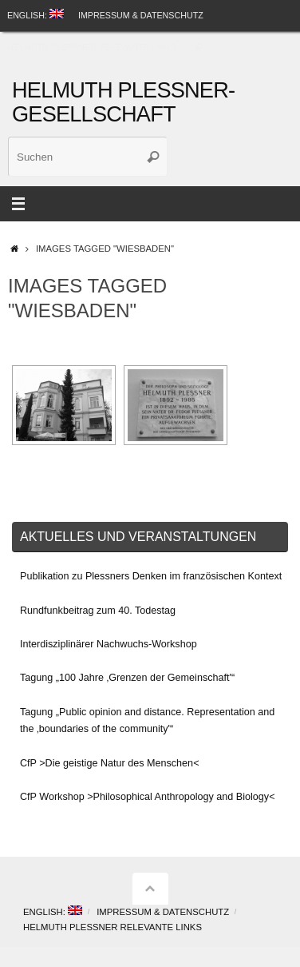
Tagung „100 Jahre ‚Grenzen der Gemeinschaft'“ (127, 677)
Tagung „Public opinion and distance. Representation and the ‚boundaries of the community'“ (147, 720)
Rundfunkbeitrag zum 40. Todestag (98, 610)
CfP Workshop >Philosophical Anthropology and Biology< (147, 796)
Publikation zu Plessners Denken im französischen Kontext (151, 576)
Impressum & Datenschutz (140, 15)
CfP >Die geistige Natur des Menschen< (109, 763)
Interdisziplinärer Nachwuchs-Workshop (108, 644)
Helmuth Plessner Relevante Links (91, 47)
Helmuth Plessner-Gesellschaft (123, 102)
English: (35, 14)
